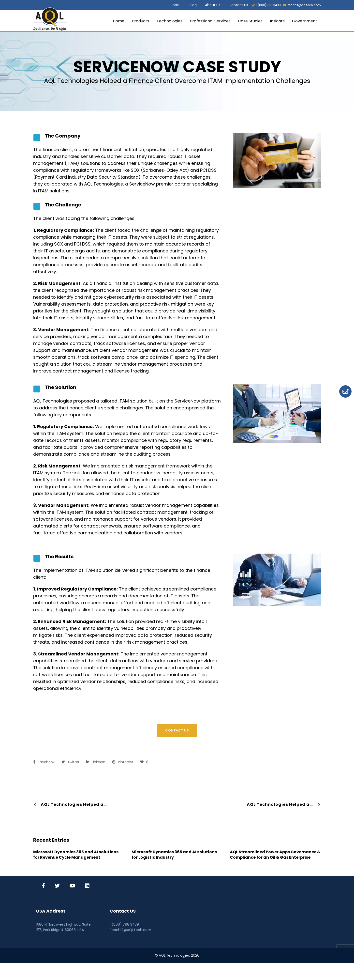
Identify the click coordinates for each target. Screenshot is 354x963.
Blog (193, 4)
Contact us (238, 4)
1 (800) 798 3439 (266, 5)
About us (212, 4)
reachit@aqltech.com (302, 5)
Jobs (175, 4)
